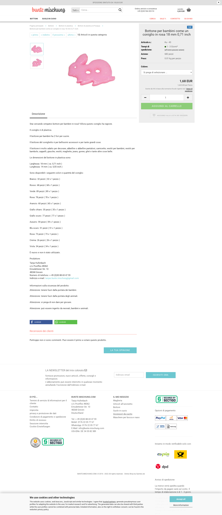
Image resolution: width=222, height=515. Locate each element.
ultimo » (71, 35)
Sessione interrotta (39, 423)
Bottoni (34, 19)
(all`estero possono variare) (174, 50)
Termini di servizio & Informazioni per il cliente (48, 402)
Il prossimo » (59, 35)
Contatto (175, 19)
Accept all (180, 499)
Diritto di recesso (38, 420)
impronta (34, 410)
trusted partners (109, 502)
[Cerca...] (75, 10)
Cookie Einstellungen (40, 426)
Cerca (153, 19)
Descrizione (38, 113)
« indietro (45, 35)
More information (181, 505)
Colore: (144, 66)
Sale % (163, 19)
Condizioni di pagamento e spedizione (48, 417)
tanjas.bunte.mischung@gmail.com (62, 278)
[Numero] (167, 97)
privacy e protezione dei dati (43, 413)
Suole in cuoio (49, 19)
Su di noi (188, 19)
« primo (34, 35)
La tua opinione (120, 350)
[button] (145, 97)
